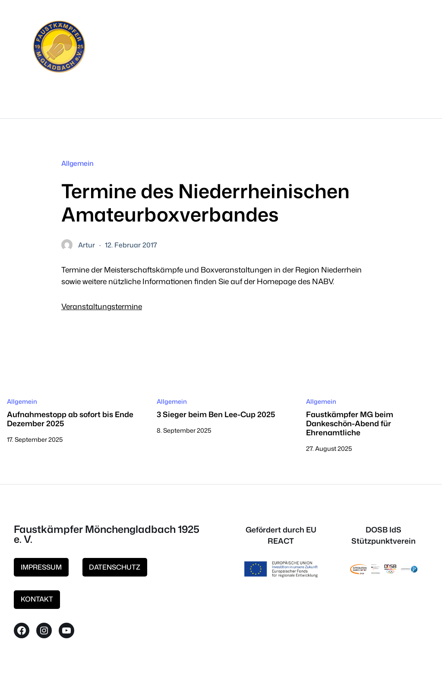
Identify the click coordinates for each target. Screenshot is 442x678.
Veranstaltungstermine (101, 306)
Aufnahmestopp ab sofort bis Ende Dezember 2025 (70, 419)
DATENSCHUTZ (114, 567)
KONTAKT (37, 599)
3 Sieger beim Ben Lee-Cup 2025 (216, 414)
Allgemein (77, 163)
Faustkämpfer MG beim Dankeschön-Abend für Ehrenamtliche (349, 423)
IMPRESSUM (41, 567)
